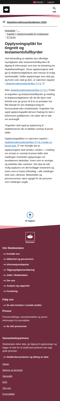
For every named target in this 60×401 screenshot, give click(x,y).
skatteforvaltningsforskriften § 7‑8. (24, 83)
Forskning (12, 291)
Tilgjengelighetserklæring (21, 270)
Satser (5, 364)
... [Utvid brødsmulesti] (19, 30)
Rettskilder (10, 30)
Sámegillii (7, 376)
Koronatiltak (8, 394)
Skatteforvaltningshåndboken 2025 (27, 22)
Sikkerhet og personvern (20, 259)
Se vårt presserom (17, 326)
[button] (39, 2)
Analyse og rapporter (18, 285)
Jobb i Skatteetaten (17, 275)
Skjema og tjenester (12, 370)
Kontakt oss (13, 254)
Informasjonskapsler (18, 264)
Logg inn (51, 2)
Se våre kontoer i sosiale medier (24, 305)
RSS (4, 382)
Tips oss (6, 388)
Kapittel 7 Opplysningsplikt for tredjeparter (28, 34)
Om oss (11, 280)
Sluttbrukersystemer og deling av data (27, 357)
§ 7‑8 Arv (11, 37)
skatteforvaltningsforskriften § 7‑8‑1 (29, 90)
